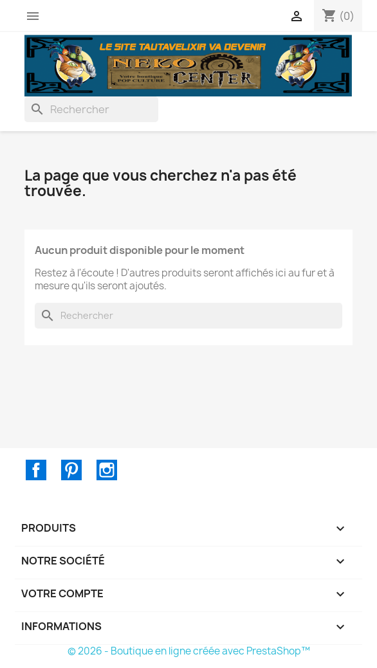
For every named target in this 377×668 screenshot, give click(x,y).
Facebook (36, 470)
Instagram (107, 470)
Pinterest (71, 470)
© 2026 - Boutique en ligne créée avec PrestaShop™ (189, 651)
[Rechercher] (91, 109)
